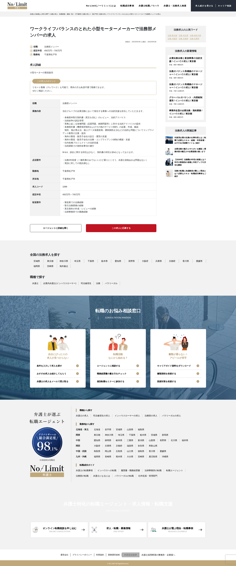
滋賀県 (130, 446)
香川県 (186, 261)
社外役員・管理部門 (147, 476)
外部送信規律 (133, 554)
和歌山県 (153, 446)
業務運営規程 (116, 554)
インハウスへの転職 (106, 471)
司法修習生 (86, 284)
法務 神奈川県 (195, 36)
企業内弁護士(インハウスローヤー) (59, 284)
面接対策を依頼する (166, 382)
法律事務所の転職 (153, 471)
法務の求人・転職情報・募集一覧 (61, 15)
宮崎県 (50, 267)
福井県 (185, 441)
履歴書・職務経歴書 (130, 471)
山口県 (130, 452)
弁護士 (35, 284)
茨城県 (154, 435)
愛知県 (118, 261)
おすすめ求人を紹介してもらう (51, 374)
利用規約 (101, 554)
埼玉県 (77, 261)
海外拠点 (64, 267)
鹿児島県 (153, 457)
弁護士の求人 (82, 416)
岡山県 (108, 452)
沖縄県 (165, 457)
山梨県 (152, 441)
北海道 (97, 430)
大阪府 (145, 261)
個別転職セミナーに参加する (110, 382)
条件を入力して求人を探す (49, 366)
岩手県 (108, 430)
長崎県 (108, 457)
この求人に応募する (121, 228)
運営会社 (62, 554)
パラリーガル (111, 284)
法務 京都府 (183, 39)
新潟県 (141, 441)
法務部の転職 (82, 476)
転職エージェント (174, 471)
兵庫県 (158, 261)
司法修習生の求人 (101, 416)
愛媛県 (199, 261)
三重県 (130, 441)
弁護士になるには (101, 476)
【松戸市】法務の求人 (98, 15)
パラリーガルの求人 (171, 416)
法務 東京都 (172, 36)
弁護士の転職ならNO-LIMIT (39, 15)
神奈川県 (64, 261)
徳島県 (141, 452)
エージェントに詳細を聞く (55, 228)
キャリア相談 (224, 6)
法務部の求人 (151, 416)
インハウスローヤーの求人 (127, 416)
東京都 (50, 261)
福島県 (141, 430)
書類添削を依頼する (166, 374)
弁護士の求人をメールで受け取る (52, 382)
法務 (98, 284)
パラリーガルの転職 (124, 476)
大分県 (130, 457)
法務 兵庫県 (194, 39)
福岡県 (37, 267)
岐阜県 (119, 441)
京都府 (172, 261)
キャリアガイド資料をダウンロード (174, 366)
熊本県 (119, 457)
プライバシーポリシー (81, 554)
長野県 (131, 261)
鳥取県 (97, 452)
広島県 (119, 452)
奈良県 (141, 446)
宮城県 (37, 261)
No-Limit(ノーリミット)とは (98, 6)
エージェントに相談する (108, 366)
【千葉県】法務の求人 (82, 15)
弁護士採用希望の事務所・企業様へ (161, 554)
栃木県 (104, 261)
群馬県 (165, 435)
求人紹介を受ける (202, 6)
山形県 (130, 430)
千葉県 (91, 261)
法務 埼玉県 (183, 36)
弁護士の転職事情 (84, 471)
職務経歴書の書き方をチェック (111, 374)
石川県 (174, 441)
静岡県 (108, 441)
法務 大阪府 (172, 39)
